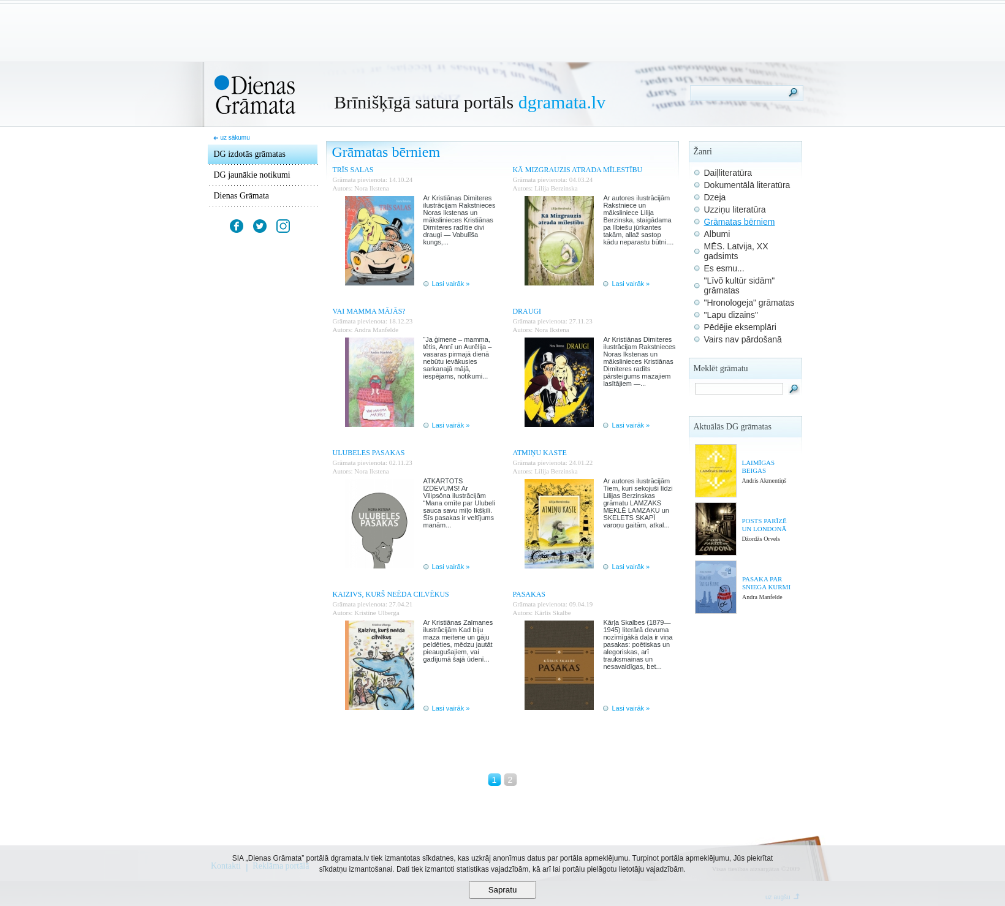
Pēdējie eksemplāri (740, 327)
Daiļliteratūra (728, 173)
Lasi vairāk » (451, 283)
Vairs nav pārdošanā (743, 339)
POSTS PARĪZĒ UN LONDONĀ (763, 524)
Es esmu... (724, 268)
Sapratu (502, 889)
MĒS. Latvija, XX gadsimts (736, 251)
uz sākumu (234, 137)
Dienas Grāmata (242, 195)
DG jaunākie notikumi (252, 174)
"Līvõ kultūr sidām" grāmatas (739, 285)
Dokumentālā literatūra (747, 185)
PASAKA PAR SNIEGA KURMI (766, 583)
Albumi (717, 234)
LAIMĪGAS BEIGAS (758, 466)
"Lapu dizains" (731, 315)
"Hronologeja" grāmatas (749, 303)
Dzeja (715, 197)
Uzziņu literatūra (735, 209)
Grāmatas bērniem (739, 222)
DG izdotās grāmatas (250, 154)
